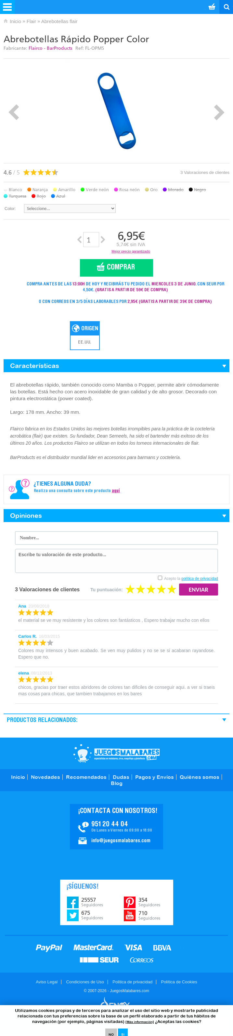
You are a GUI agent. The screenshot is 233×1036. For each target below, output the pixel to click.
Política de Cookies (179, 981)
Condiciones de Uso (85, 981)
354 (149, 902)
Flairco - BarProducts (50, 48)
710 (149, 915)
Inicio (15, 21)
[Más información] (139, 1022)
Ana (22, 606)
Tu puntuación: (106, 589)
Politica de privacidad (132, 981)
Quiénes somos (199, 777)
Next (219, 112)
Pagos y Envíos (154, 777)
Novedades (45, 777)
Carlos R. (27, 636)
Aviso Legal (47, 981)
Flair (31, 21)
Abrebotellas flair (59, 21)
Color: (10, 208)
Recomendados (86, 777)
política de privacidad (199, 578)
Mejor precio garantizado (130, 251)
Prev (13, 112)
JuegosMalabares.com (116, 753)
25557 (92, 902)
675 (92, 915)
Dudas (121, 777)
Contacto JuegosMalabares (116, 826)
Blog (117, 783)
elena (23, 673)
